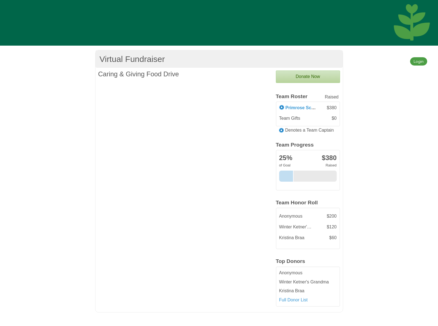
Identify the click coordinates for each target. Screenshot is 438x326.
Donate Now (308, 76)
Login (419, 61)
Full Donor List (293, 300)
